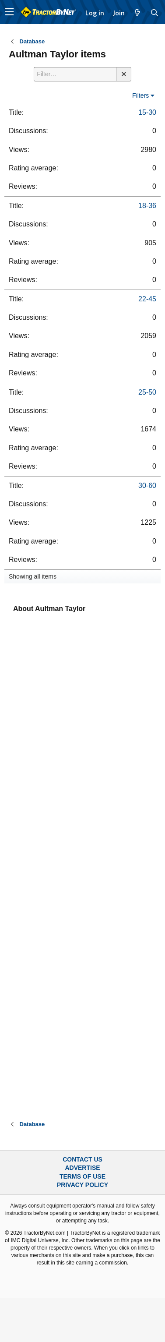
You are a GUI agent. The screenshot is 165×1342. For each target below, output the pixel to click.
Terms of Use (82, 1176)
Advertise (82, 1167)
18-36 (147, 205)
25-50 (147, 392)
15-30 (147, 112)
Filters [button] (140, 95)
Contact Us (82, 1159)
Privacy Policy (82, 1184)
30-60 (147, 485)
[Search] (154, 13)
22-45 (147, 299)
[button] (9, 12)
